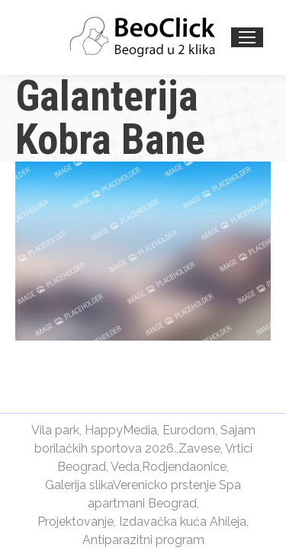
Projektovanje (75, 521)
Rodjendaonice (184, 466)
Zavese (199, 448)
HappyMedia (121, 430)
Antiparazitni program (143, 540)
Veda (125, 466)
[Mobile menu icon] (247, 37)
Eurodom (188, 430)
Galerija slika (79, 485)
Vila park (55, 430)
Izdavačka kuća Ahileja (182, 521)
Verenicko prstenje (164, 485)
